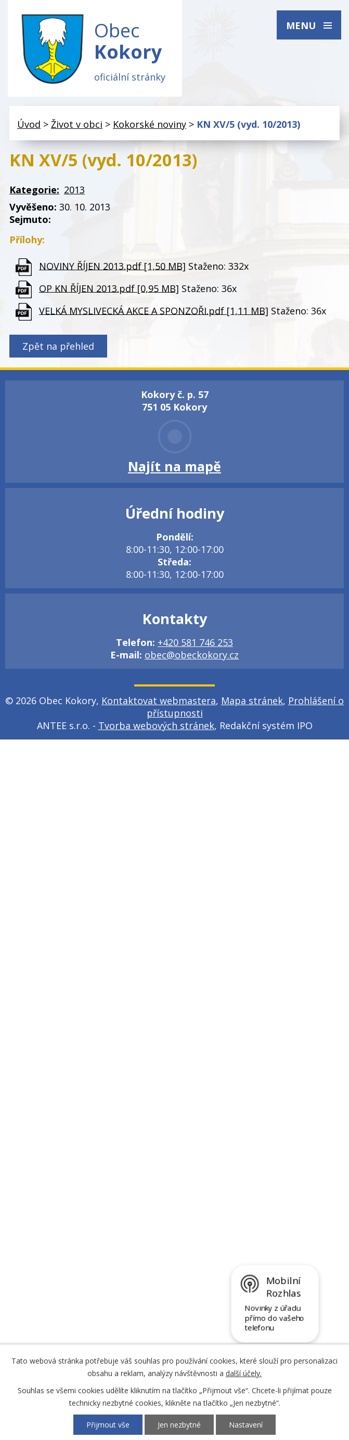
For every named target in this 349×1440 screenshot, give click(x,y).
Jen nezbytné (179, 1425)
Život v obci (76, 124)
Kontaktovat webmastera (158, 700)
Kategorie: (34, 189)
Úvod (29, 124)
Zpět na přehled (58, 346)
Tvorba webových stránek (156, 725)
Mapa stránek (252, 700)
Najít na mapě (174, 466)
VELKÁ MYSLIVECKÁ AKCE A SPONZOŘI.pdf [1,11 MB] (153, 310)
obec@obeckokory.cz (192, 655)
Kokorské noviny (149, 124)
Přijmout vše (108, 1425)
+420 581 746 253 (195, 642)
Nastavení (246, 1425)
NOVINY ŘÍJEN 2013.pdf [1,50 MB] (112, 265)
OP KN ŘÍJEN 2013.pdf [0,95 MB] (109, 288)
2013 (74, 189)
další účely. (244, 1373)
